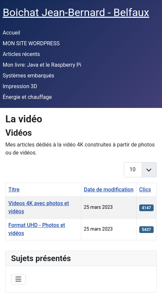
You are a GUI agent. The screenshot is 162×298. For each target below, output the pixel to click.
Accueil (11, 32)
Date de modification (109, 189)
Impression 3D (20, 86)
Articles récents (21, 54)
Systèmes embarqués (28, 75)
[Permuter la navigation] (18, 279)
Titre (13, 189)
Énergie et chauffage (27, 97)
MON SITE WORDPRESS (31, 43)
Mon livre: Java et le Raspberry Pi (42, 65)
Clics (145, 189)
